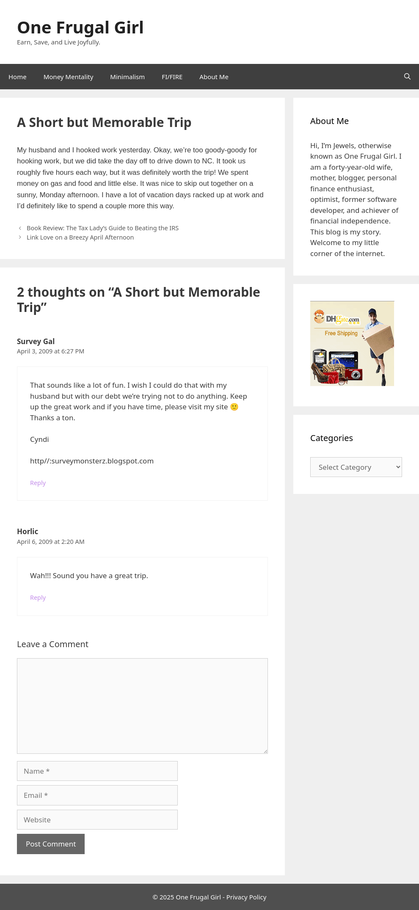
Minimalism (127, 76)
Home (17, 76)
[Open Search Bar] (407, 76)
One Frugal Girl (80, 27)
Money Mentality (69, 76)
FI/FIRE (172, 76)
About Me (214, 76)
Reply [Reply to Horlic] (38, 597)
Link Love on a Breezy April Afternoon (80, 237)
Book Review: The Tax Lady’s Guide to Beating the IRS (103, 228)
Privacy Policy (246, 897)
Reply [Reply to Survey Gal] (38, 483)
